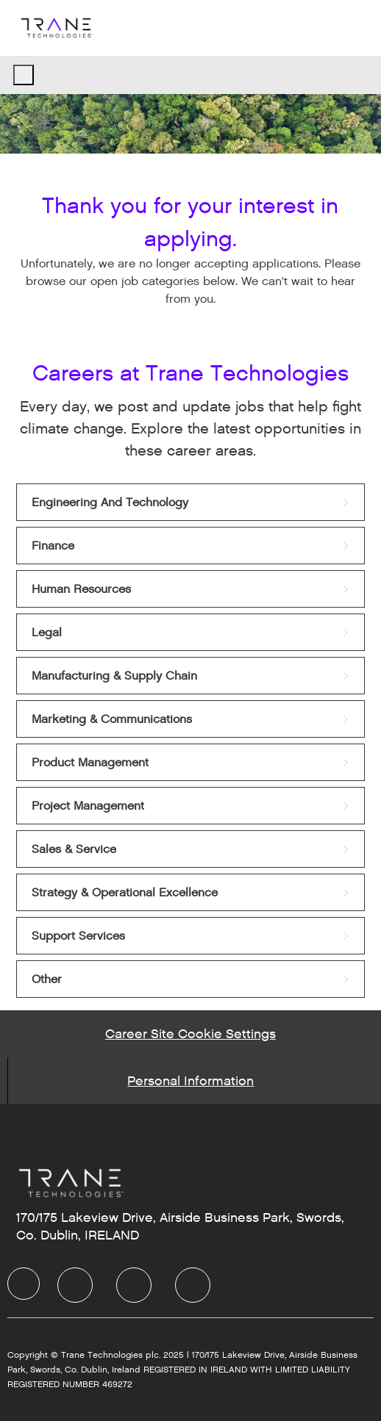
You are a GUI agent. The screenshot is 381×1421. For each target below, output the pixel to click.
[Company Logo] (56, 27)
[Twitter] (134, 1285)
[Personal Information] (190, 1080)
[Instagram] (192, 1285)
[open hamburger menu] (23, 75)
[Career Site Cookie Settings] (190, 1033)
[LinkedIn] (75, 1285)
